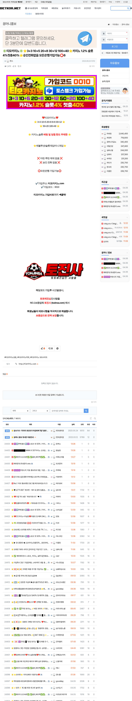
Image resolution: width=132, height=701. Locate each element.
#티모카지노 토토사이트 (38, 329)
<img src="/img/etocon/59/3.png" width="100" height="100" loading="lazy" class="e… (108, 233)
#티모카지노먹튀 (23, 329)
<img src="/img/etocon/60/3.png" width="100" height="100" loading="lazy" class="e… (108, 228)
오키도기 (57, 660)
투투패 (57, 442)
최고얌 (57, 501)
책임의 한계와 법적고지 (58, 694)
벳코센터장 (58, 402)
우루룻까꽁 (58, 607)
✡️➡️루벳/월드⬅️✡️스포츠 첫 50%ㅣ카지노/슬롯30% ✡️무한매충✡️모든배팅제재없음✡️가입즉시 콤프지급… (29, 416)
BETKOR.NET (10, 8)
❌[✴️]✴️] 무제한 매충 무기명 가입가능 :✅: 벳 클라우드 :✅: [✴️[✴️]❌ (31, 541)
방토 (56, 488)
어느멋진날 (58, 534)
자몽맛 (57, 515)
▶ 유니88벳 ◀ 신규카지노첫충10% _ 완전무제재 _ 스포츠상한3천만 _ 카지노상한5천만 (31, 515)
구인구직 (105, 76)
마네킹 (108, 134)
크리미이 (57, 673)
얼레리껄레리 (59, 594)
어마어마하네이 (60, 587)
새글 (36, 2)
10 (67, 681)
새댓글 (104, 217)
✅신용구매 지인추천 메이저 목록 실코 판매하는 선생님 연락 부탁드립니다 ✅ (31, 633)
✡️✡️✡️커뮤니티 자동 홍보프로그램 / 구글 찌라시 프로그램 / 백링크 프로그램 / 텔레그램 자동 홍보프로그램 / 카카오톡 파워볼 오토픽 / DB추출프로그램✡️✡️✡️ (112, 277)
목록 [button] (92, 66)
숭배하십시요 (59, 541)
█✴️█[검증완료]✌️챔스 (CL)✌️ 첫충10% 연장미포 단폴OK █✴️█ (31, 600)
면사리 (108, 167)
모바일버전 (125, 694)
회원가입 (93, 2)
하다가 (108, 163)
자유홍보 (115, 24)
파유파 (108, 138)
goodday (58, 561)
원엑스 (57, 416)
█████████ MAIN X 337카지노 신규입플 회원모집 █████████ (29, 422)
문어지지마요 (59, 567)
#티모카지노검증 (10, 329)
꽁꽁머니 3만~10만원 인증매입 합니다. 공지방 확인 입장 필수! (31, 620)
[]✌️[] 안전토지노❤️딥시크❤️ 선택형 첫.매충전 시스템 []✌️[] (31, 574)
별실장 (57, 422)
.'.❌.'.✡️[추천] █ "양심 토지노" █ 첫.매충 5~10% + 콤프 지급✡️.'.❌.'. (31, 613)
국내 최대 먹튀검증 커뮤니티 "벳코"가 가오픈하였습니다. (112, 116)
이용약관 (94, 694)
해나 (56, 640)
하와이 (57, 468)
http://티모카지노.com (28, 336)
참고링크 (83, 694)
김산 (56, 528)
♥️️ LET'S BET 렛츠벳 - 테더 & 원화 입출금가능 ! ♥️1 (29, 462)
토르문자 (57, 435)
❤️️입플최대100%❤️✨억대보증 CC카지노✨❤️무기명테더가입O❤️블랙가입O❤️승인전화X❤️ (29, 475)
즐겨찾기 (28, 2)
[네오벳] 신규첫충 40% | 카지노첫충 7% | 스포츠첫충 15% (31, 501)
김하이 (108, 154)
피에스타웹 (58, 429)
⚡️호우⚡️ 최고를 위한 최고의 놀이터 (26, 660)
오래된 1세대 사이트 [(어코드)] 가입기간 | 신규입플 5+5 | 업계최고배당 (31, 521)
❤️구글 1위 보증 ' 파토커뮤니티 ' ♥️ (25, 468)
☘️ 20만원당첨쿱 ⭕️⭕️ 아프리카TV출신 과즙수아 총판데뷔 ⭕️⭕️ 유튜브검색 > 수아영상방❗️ (29, 495)
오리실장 (57, 482)
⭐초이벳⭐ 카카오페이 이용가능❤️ (26, 646)
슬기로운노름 (59, 600)
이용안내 (104, 694)
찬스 (9, 61)
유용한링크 (72, 694)
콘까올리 (57, 613)
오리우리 (57, 620)
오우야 (105, 242)
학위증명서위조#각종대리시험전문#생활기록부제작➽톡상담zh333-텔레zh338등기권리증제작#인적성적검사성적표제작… (29, 653)
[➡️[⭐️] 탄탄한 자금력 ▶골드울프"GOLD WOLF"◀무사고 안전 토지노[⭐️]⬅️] (31, 554)
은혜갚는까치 (59, 627)
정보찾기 (102, 2)
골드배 (57, 462)
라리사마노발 (59, 580)
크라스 (57, 475)
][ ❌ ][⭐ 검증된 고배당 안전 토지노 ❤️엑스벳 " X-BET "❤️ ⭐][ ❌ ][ (31, 594)
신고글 (125, 2)
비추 (93, 396)
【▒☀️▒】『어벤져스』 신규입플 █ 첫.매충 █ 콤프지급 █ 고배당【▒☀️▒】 (29, 587)
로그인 (85, 2)
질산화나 (57, 547)
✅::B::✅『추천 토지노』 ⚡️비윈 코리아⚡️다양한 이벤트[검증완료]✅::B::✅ (31, 580)
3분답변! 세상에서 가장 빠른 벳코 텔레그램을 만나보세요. (112, 111)
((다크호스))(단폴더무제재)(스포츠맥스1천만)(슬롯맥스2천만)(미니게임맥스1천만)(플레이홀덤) (31, 449)
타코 (56, 495)
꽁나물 (57, 646)
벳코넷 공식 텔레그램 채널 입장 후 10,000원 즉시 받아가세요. (112, 107)
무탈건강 (108, 146)
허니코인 (57, 508)
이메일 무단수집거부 (39, 694)
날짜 (73, 396)
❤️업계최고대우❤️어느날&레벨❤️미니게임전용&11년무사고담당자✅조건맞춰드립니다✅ (29, 627)
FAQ (110, 2)
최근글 (104, 182)
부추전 (108, 159)
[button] (10, 39)
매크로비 (57, 455)
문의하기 (114, 694)
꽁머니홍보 (125, 24)
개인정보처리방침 (21, 694)
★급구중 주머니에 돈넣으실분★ (24, 547)
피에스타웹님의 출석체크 (111, 202)
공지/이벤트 (107, 100)
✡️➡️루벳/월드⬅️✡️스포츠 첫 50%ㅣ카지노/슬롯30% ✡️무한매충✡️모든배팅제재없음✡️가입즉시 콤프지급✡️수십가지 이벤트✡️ (112, 188)
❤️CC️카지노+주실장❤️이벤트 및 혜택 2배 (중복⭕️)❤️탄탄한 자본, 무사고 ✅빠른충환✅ (29, 488)
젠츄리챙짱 (58, 574)
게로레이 (57, 449)
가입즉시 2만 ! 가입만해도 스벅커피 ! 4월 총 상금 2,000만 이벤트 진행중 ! (29, 534)
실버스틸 (57, 521)
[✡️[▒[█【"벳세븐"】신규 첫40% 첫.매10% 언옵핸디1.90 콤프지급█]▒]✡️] (31, 567)
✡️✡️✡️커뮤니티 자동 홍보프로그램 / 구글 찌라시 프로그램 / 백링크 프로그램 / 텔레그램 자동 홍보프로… (29, 442)
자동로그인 (109, 53)
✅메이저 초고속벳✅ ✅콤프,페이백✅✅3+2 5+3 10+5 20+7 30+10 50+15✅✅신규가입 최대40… (29, 429)
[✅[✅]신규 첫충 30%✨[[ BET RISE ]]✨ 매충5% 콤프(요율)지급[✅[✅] (31, 607)
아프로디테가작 (60, 666)
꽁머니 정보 (107, 252)
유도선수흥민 (59, 554)
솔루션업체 (106, 81)
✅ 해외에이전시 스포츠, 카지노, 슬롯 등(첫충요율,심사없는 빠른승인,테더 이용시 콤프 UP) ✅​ (31, 528)
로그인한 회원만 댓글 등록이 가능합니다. (49, 367)
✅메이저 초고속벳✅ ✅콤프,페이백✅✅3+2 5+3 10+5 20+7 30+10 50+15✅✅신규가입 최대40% (112, 197)
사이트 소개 (7, 694)
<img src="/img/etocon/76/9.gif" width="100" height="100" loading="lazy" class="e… (110, 224)
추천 (88, 396)
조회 (82, 396)
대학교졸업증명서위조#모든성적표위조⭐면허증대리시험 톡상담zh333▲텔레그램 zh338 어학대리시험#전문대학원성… (29, 561)
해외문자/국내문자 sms (21, 435)
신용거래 (57, 633)
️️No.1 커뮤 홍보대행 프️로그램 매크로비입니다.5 (29, 455)
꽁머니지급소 (110, 142)
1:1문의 (117, 2)
